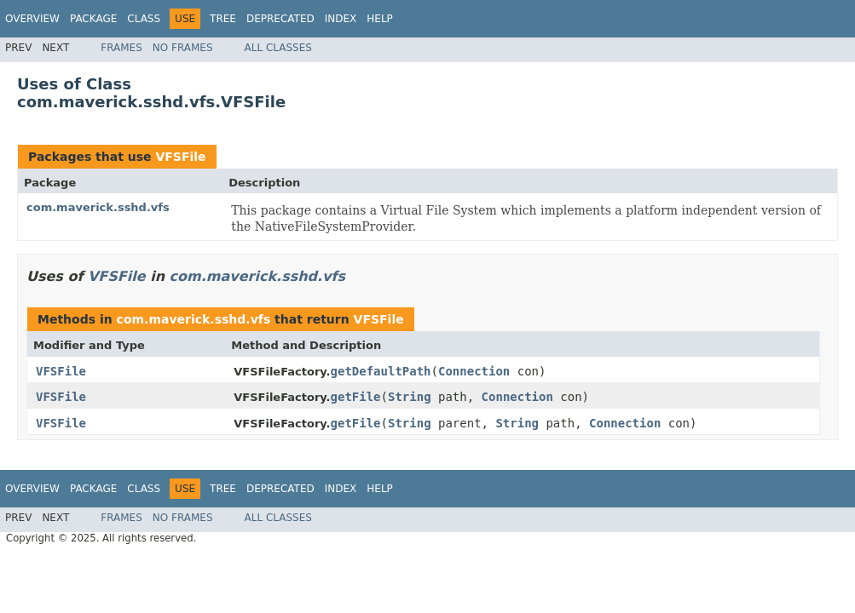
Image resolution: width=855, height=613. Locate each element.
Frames (121, 48)
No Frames (183, 48)
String (409, 397)
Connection (474, 371)
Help (380, 19)
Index (341, 19)
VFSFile (180, 156)
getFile (356, 397)
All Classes (278, 48)
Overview (32, 19)
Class (143, 19)
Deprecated (280, 19)
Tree (223, 19)
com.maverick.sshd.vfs (98, 207)
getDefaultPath (381, 371)
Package (93, 19)
